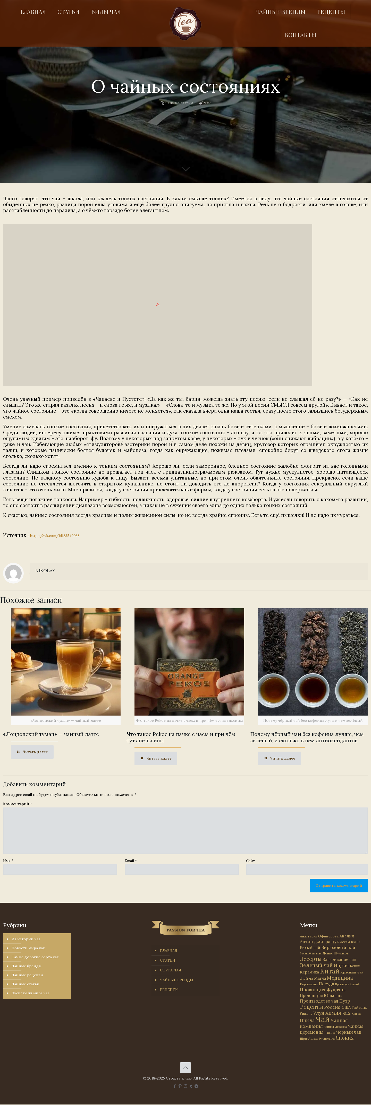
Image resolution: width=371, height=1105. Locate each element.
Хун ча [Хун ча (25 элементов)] (356, 1013)
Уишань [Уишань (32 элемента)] (306, 1013)
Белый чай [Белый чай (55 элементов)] (310, 947)
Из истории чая (26, 939)
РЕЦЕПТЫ (169, 989)
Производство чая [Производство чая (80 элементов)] (319, 1001)
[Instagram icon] (186, 1086)
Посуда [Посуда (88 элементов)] (326, 984)
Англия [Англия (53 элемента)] (347, 936)
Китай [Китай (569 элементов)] (329, 971)
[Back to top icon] (185, 1067)
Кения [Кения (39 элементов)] (355, 966)
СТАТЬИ (167, 960)
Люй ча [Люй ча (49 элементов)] (306, 978)
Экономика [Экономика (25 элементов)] (327, 1038)
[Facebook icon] (175, 1086)
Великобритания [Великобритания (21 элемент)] (311, 953)
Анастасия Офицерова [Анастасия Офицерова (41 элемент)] (319, 936)
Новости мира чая (28, 948)
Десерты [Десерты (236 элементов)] (311, 958)
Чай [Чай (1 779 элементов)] (323, 1019)
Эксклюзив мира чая (30, 993)
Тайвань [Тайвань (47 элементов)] (359, 1007)
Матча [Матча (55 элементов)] (320, 978)
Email (131, 860)
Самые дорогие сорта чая (35, 957)
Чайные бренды (26, 966)
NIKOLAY (45, 570)
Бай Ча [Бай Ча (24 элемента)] (355, 942)
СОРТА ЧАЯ (170, 970)
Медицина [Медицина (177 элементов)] (340, 978)
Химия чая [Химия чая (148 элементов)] (338, 1013)
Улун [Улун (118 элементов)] (318, 1013)
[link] (157, 305)
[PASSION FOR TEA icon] (196, 1086)
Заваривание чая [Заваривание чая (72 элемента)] (339, 959)
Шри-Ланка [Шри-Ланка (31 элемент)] (309, 1038)
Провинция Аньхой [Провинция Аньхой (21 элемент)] (347, 984)
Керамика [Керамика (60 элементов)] (309, 972)
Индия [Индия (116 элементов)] (341, 965)
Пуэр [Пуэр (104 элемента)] (344, 1001)
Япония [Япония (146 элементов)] (345, 1038)
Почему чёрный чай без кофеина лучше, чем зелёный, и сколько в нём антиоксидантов (307, 737)
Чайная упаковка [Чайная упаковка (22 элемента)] (335, 1027)
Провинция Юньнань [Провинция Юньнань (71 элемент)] (321, 995)
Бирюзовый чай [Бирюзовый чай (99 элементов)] (338, 947)
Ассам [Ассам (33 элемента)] (345, 942)
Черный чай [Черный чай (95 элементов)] (348, 1032)
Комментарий (17, 804)
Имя (8, 860)
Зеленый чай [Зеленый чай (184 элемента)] (316, 965)
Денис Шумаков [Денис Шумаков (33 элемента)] (336, 953)
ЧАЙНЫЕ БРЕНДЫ (176, 980)
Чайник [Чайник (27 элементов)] (330, 1032)
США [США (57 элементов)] (346, 1007)
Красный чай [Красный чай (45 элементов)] (352, 972)
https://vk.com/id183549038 (55, 535)
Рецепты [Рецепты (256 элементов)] (311, 1006)
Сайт (250, 860)
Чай (207, 103)
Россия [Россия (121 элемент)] (332, 1007)
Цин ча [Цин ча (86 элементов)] (307, 1020)
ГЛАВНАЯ (168, 950)
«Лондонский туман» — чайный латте (51, 734)
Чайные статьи (179, 103)
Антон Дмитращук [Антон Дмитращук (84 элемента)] (319, 941)
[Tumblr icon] (191, 1086)
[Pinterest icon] (180, 1086)
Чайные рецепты (27, 975)
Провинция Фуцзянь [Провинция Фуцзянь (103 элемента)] (322, 990)
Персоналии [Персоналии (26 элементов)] (309, 984)
